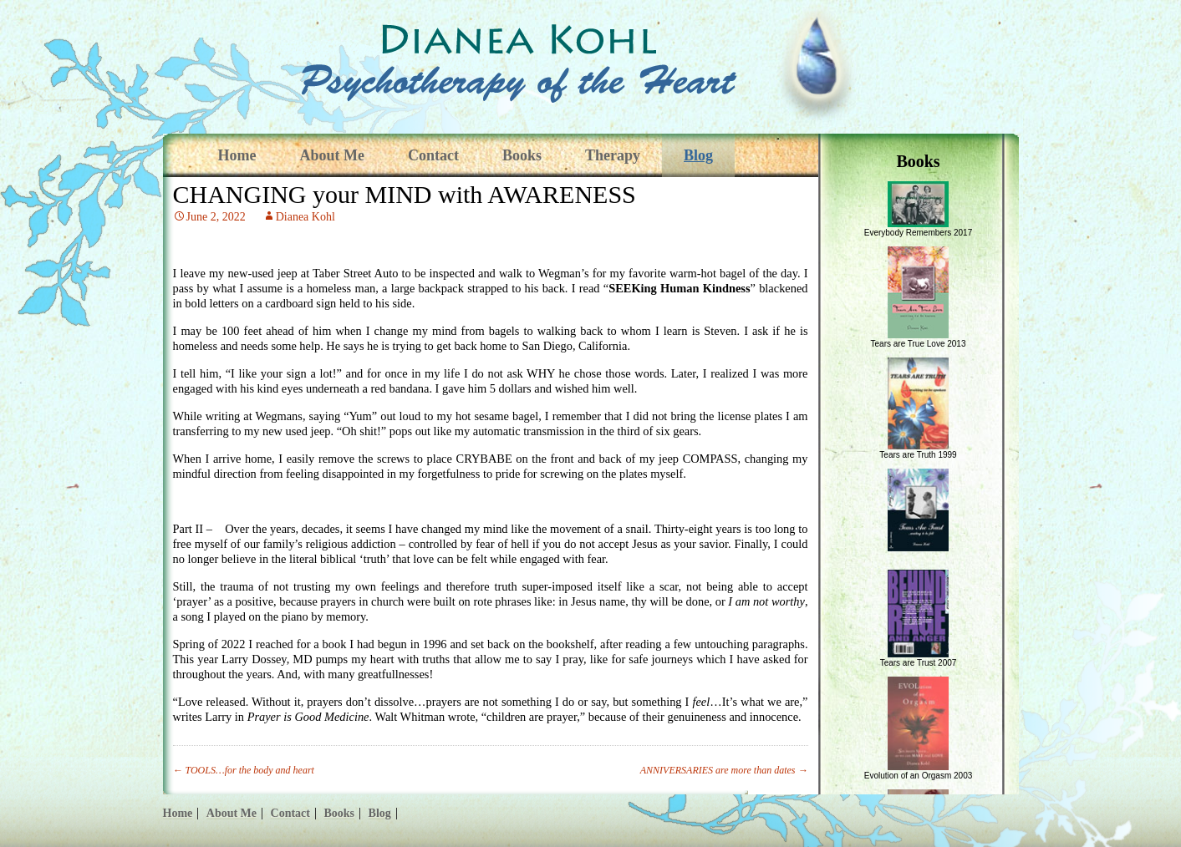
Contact (433, 155)
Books (522, 155)
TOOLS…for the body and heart (243, 770)
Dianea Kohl (305, 216)
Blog (698, 155)
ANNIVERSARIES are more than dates (724, 770)
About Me (331, 155)
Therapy (612, 155)
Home (237, 155)
